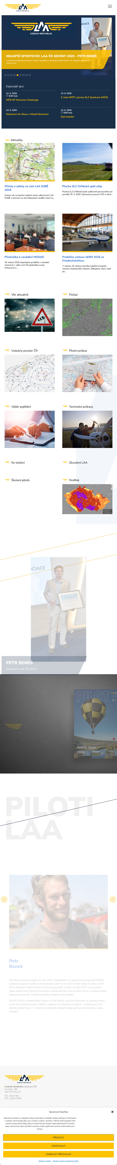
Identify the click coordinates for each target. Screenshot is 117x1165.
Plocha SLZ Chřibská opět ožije (82, 186)
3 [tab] (11, 75)
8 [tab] (26, 75)
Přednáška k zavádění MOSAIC (24, 257)
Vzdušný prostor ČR (24, 351)
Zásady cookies (45, 1161)
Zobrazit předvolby (58, 1154)
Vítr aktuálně (19, 295)
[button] (112, 1111)
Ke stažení (18, 463)
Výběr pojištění (21, 407)
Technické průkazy (81, 407)
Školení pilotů (20, 480)
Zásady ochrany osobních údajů (65, 1161)
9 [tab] (29, 75)
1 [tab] (5, 75)
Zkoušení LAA (78, 463)
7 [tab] (23, 75)
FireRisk (74, 480)
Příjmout (58, 1137)
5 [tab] (17, 75)
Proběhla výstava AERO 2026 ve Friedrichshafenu (83, 258)
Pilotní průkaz (78, 351)
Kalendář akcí (15, 86)
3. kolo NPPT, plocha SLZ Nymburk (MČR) (84, 97)
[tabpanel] (58, 47)
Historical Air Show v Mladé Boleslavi (27, 114)
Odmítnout (58, 1145)
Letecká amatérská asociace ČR (23, 7)
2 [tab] (8, 75)
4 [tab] (14, 75)
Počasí (73, 295)
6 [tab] (20, 75)
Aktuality (14, 140)
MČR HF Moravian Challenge (22, 100)
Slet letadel (67, 116)
